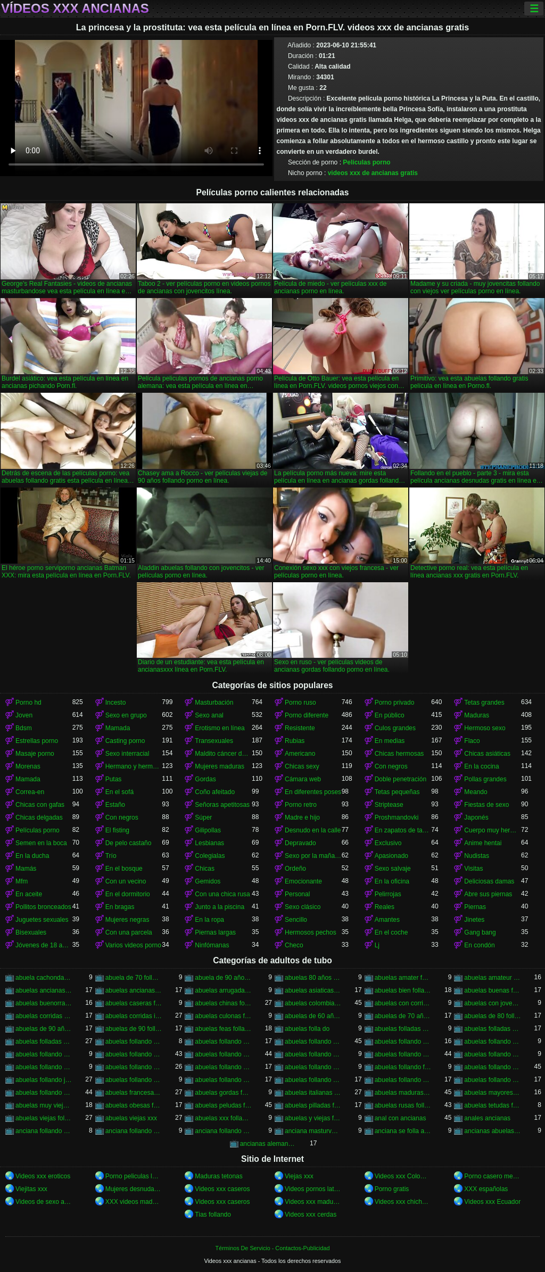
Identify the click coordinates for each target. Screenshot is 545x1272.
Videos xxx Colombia (403, 1176)
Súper (203, 817)
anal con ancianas (400, 1118)
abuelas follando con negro (313, 1054)
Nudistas (476, 856)
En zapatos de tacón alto (403, 830)
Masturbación (214, 702)
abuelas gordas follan (223, 1092)
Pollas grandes (485, 779)
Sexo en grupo (126, 715)
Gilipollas (208, 830)
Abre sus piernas (488, 894)
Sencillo (296, 919)
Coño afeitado (215, 792)
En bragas (120, 907)
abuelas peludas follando (223, 1105)
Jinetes (474, 919)
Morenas (27, 766)
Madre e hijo (302, 817)
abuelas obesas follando (133, 1105)
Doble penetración (400, 779)
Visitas (473, 868)
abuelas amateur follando (492, 977)
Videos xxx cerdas (310, 1214)
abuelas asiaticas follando (313, 990)
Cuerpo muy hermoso (492, 830)
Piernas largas (215, 932)
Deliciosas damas (489, 881)
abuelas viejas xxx (131, 1118)
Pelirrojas (388, 894)
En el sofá (119, 792)
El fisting (117, 830)
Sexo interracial (127, 753)
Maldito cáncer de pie (223, 753)
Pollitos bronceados (43, 907)
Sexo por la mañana (313, 856)
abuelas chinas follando (223, 1003)
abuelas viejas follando (43, 1118)
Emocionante (303, 881)
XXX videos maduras (133, 1201)
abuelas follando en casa (43, 1067)
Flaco (472, 741)
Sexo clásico (302, 907)
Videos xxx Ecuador (492, 1201)
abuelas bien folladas (403, 990)
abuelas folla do (307, 1029)
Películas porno (366, 162)
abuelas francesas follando (133, 1092)
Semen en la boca (41, 843)
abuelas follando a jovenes (133, 1041)
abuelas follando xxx (43, 1092)
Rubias (294, 741)
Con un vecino (125, 881)
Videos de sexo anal (43, 1201)
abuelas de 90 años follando (43, 1029)
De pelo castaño (128, 843)
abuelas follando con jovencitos (133, 1054)
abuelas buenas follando (492, 990)
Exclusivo (388, 843)
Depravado (300, 843)
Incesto (115, 702)
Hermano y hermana (133, 766)
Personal (297, 894)
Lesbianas (209, 843)
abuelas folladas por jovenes (492, 1029)
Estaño (115, 804)
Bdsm (23, 728)
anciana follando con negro (133, 1131)
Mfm (21, 881)
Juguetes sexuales (41, 919)
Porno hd (28, 702)
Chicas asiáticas (487, 753)
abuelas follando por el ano (223, 1080)
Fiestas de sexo (486, 804)
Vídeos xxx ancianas (75, 8)
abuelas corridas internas (133, 1016)
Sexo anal (209, 715)
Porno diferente (306, 715)
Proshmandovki (397, 817)
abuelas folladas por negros (43, 1041)
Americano (300, 753)
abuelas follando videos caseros (313, 1080)
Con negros (391, 766)
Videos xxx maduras (313, 1201)
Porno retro (301, 804)
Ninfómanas (212, 945)
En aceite (28, 894)
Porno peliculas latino (133, 1176)
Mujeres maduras (219, 766)
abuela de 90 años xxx (223, 977)
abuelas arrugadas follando (223, 990)
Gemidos (207, 881)
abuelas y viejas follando (313, 1118)
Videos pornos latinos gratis (313, 1189)
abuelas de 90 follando (133, 1029)
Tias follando (213, 1214)
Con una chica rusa (222, 894)
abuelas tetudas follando (492, 1105)
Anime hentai (482, 843)
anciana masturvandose (313, 1131)
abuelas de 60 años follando (313, 1016)
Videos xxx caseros (222, 1189)
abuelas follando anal (313, 1041)
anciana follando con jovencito (43, 1131)
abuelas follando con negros (403, 1054)
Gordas (205, 779)
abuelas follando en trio (313, 1067)
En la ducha (32, 856)
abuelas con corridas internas (403, 1003)
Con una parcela (128, 932)
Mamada (117, 728)
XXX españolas (486, 1189)
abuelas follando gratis (492, 1067)
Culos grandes (395, 728)
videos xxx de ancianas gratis (373, 173)
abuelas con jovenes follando (492, 1003)
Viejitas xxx (31, 1189)
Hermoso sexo (484, 728)
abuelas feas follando (223, 1029)
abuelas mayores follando (492, 1092)
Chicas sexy (302, 766)
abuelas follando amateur (223, 1041)
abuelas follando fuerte (403, 1067)
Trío (111, 856)
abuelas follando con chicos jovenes (43, 1054)
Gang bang (480, 932)
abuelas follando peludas (133, 1080)
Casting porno (125, 741)
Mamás (25, 868)
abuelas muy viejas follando (43, 1105)
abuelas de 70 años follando (403, 1016)
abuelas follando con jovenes (223, 1054)
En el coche (391, 932)
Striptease (389, 804)
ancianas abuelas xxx (492, 1131)
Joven (23, 715)
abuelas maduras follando (403, 1092)
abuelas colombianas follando (313, 1003)
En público (389, 715)
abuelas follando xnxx (492, 1080)
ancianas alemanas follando (268, 1143)
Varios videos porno (133, 945)
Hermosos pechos (310, 932)
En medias (390, 741)
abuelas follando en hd (223, 1067)
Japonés (476, 817)
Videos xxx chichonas (403, 1201)
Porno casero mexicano (492, 1176)
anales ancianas (487, 1118)
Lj (377, 945)
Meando (475, 792)
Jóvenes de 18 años (43, 945)
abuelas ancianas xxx (133, 990)
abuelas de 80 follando (492, 1016)
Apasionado (391, 856)
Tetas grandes (484, 702)
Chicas (204, 868)
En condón (479, 945)
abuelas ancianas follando (43, 990)
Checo (294, 945)
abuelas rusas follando (403, 1105)
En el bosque (124, 868)
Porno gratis (392, 1189)
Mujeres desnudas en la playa (133, 1189)
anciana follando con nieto (223, 1131)
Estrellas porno (36, 741)
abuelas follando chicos (492, 1041)
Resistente (300, 728)
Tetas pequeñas (397, 792)
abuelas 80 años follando (313, 977)
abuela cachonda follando (43, 977)
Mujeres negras (127, 919)
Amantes (387, 919)
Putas (113, 779)
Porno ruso (300, 702)
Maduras (476, 715)
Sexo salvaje (393, 868)
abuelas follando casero (403, 1041)
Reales (384, 907)
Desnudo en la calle (313, 830)
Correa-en (29, 792)
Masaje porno (34, 753)
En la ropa (209, 919)
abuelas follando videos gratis (403, 1080)
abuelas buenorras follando (43, 1003)
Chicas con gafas (39, 804)
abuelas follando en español (133, 1067)
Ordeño (295, 868)
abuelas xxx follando (223, 1118)
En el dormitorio (127, 894)
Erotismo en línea (219, 728)
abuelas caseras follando (133, 1003)
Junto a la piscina (219, 907)
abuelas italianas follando (313, 1092)
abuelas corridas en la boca (43, 1016)
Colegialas (210, 856)
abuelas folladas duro (403, 1029)
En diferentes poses (313, 792)
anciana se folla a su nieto (403, 1131)
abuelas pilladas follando (313, 1105)
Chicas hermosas (399, 753)
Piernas (475, 907)
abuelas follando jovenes (43, 1080)
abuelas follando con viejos (492, 1054)
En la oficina (392, 881)
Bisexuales (30, 932)
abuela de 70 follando (133, 977)
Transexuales (214, 741)
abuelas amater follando (403, 977)
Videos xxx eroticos (42, 1176)
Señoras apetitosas (222, 804)
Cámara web (303, 779)
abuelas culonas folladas (223, 1016)
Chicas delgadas (39, 817)
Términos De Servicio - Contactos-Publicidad (273, 1248)
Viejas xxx (299, 1176)
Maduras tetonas (218, 1176)
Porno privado (395, 702)
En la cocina (481, 766)
